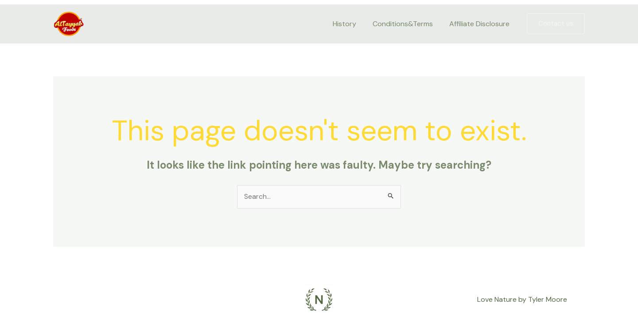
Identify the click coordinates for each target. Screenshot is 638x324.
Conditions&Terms (406, 23)
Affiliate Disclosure (481, 23)
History (350, 23)
